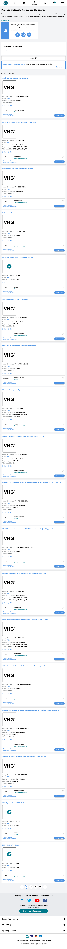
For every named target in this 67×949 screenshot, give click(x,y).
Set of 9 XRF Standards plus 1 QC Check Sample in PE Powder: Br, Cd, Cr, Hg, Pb (31, 483)
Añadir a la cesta (59, 115)
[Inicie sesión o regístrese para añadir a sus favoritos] (63, 111)
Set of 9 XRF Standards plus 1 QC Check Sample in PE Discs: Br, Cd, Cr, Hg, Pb (30, 710)
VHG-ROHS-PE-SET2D (22, 728)
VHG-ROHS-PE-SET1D (22, 454)
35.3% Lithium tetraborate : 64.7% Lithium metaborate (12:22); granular (28, 529)
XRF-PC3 (17, 821)
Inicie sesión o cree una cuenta (14, 64)
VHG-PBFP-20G (19, 638)
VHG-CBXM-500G (20, 187)
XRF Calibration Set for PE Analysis (15, 299)
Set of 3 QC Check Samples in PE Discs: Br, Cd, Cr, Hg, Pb (23, 436)
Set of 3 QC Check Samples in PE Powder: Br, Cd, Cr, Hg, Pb (24, 756)
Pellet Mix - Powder (9, 213)
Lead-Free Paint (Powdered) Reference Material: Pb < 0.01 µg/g (25, 619)
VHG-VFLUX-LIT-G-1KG (22, 96)
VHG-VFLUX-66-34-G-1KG (23, 684)
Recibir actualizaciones (32, 911)
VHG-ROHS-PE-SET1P (21, 775)
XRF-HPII (17, 863)
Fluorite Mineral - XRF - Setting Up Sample (17, 257)
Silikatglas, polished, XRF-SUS (13, 803)
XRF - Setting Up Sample (11, 845)
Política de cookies (46, 940)
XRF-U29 (17, 275)
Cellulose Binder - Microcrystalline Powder (17, 168)
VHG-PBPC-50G (19, 591)
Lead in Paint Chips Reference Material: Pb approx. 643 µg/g (24, 573)
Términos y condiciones (22, 940)
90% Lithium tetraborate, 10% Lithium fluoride (19, 345)
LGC (8, 277)
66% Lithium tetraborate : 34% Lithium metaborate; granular (24, 666)
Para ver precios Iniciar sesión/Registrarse (10, 115)
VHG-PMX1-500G (20, 231)
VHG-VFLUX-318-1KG (21, 364)
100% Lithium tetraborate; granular (15, 78)
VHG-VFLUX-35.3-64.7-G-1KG (24, 547)
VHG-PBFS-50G (19, 140)
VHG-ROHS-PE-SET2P (21, 501)
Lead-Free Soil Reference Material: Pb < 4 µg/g (19, 122)
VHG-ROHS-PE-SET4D (22, 317)
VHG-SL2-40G (19, 408)
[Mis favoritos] (45, 3)
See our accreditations (27, 30)
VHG (8, 98)
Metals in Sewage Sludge (11, 390)
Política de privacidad (35, 940)
